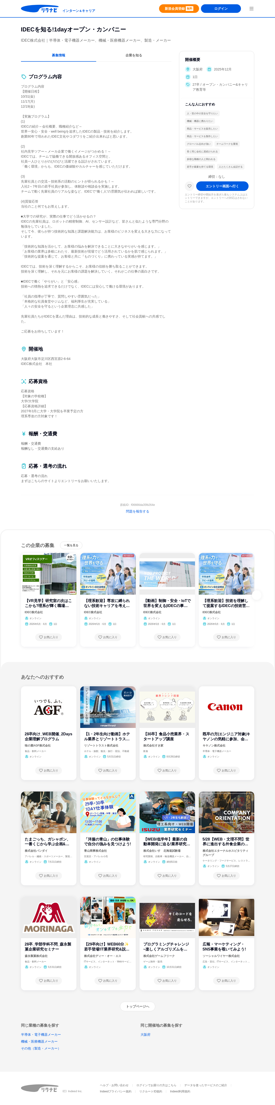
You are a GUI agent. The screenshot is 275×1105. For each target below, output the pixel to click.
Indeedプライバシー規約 (116, 1091)
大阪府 (145, 1034)
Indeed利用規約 (180, 1091)
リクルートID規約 (150, 1091)
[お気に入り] (189, 186)
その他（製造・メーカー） (41, 1048)
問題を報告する (137, 511)
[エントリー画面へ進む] (222, 186)
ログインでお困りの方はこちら (156, 1085)
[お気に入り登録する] (48, 637)
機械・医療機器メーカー (39, 1041)
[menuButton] (251, 8)
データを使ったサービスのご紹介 (205, 1085)
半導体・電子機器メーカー (41, 1034)
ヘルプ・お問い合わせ (114, 1085)
